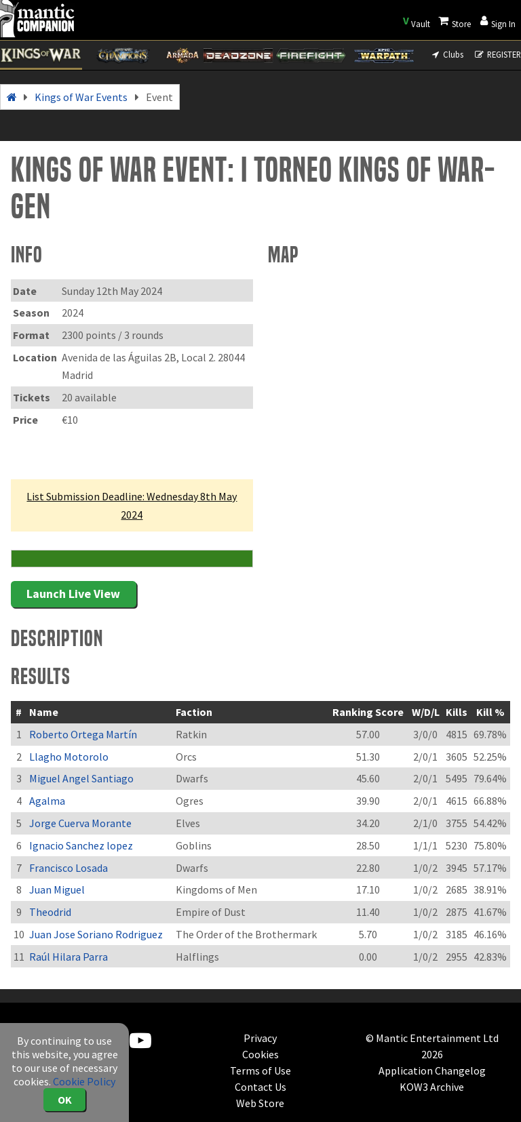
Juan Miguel (57, 889)
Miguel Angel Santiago (81, 778)
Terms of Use (260, 1070)
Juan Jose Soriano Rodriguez (96, 934)
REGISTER (497, 54)
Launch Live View (73, 593)
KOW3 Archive (432, 1087)
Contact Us (260, 1087)
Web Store (260, 1103)
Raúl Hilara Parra (68, 956)
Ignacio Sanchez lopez (81, 845)
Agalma (47, 800)
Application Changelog (432, 1070)
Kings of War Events (81, 97)
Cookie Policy (84, 1081)
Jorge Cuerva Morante (80, 823)
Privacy (260, 1038)
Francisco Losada (68, 868)
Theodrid (50, 912)
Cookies (260, 1054)
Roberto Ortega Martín (83, 734)
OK (65, 1099)
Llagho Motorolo (69, 756)
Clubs (446, 54)
